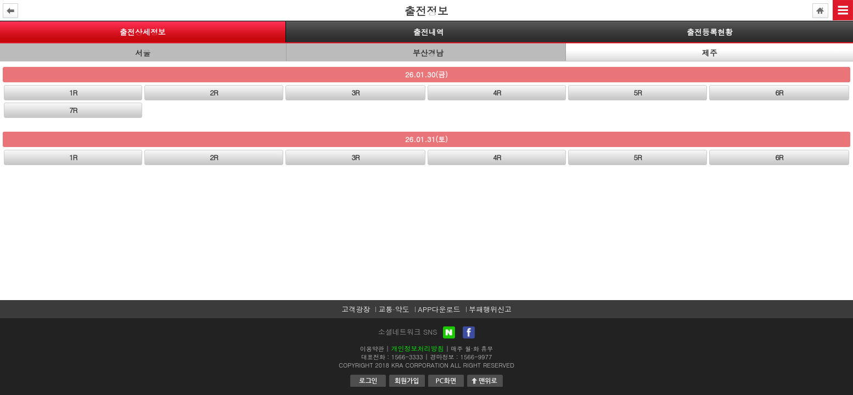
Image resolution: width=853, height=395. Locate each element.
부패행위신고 (490, 309)
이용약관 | (374, 349)
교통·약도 (393, 309)
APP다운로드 (439, 309)
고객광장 (355, 309)
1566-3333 (407, 357)
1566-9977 (476, 357)
